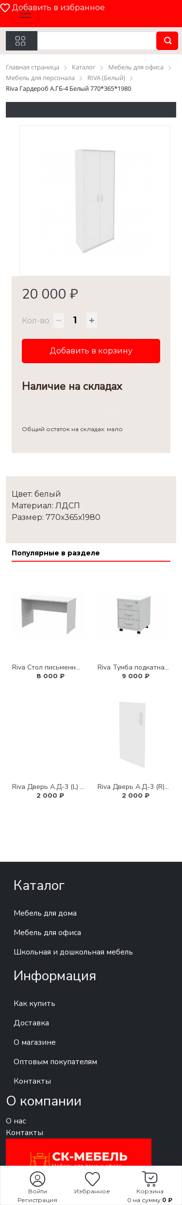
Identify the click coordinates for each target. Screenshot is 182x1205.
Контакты (32, 1081)
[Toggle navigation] (25, 13)
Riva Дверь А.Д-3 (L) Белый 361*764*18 (76, 786)
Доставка (31, 1023)
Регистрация (37, 1200)
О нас (16, 1121)
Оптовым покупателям (55, 1061)
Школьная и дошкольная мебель (73, 952)
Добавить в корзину (91, 350)
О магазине (35, 1042)
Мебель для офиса (47, 932)
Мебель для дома (45, 913)
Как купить (34, 1003)
